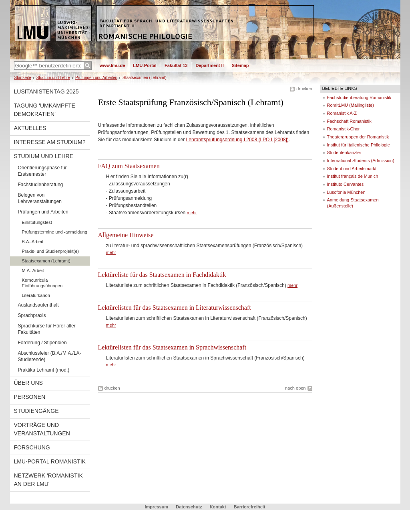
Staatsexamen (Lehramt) (46, 260)
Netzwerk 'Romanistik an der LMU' (48, 479)
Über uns (28, 383)
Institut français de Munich (352, 176)
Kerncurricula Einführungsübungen (42, 283)
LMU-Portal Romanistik (50, 461)
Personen (30, 397)
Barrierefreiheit (249, 506)
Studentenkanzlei (344, 152)
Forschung (32, 447)
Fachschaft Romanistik (349, 121)
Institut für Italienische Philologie (358, 144)
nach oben (295, 388)
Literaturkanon (36, 295)
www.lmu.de (112, 65)
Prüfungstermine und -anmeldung (54, 232)
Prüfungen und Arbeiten (96, 77)
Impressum (156, 506)
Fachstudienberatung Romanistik (359, 97)
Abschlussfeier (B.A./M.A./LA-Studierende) (49, 356)
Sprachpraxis (32, 315)
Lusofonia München (346, 192)
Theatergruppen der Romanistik (358, 136)
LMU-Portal (145, 65)
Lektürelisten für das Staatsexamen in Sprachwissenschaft (172, 347)
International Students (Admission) (360, 160)
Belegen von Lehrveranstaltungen (40, 198)
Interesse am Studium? (50, 142)
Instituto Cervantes (345, 184)
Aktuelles (30, 128)
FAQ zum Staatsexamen (129, 166)
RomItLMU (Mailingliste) (350, 105)
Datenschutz (189, 506)
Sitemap (240, 65)
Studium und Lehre (53, 77)
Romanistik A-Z (342, 113)
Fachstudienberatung (40, 184)
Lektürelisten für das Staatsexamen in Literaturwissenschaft (174, 307)
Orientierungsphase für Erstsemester (42, 171)
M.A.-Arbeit (33, 270)
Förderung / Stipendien (42, 342)
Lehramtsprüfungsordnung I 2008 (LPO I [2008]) (237, 139)
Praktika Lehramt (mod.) (44, 370)
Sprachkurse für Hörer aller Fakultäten (47, 329)
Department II (209, 65)
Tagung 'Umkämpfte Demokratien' (44, 109)
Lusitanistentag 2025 (46, 91)
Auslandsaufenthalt (38, 305)
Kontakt (218, 506)
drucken (304, 88)
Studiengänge (36, 411)
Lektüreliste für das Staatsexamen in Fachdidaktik (162, 274)
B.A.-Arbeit (32, 241)
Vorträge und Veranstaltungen (42, 429)
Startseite (22, 77)
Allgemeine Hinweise (126, 235)
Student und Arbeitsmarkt (352, 168)
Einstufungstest (37, 222)
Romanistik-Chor (343, 128)
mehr (192, 212)
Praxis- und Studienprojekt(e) (50, 251)
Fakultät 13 (176, 65)
